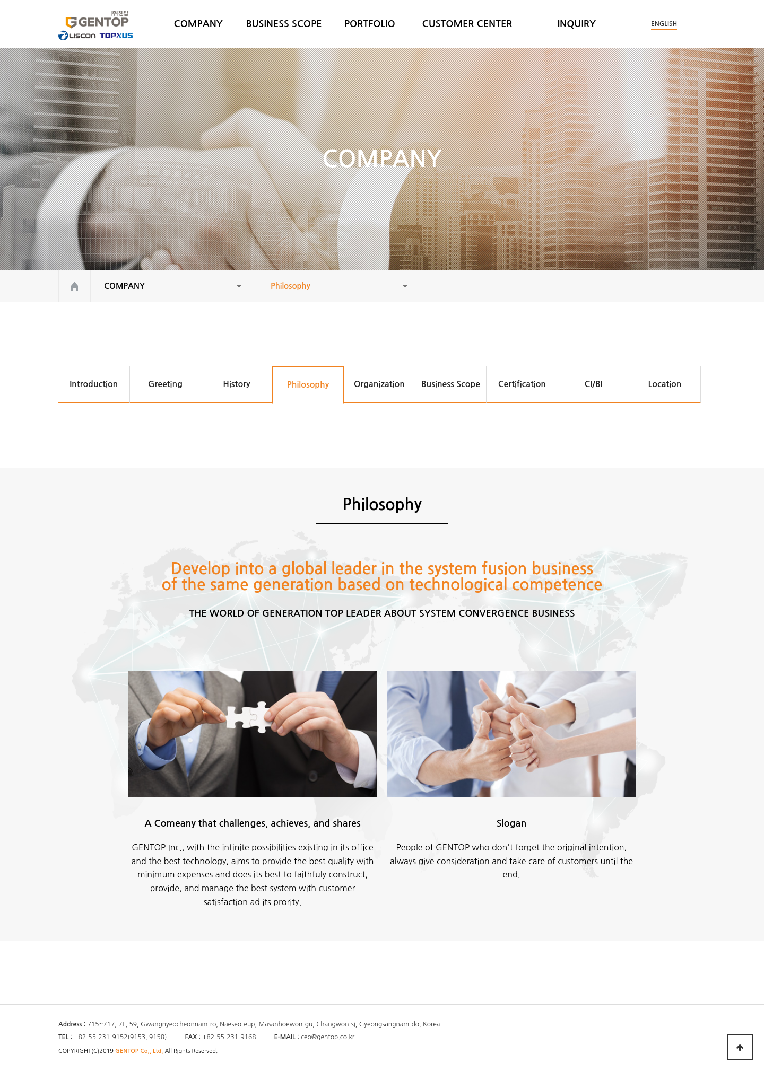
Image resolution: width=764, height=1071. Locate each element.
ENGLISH (664, 24)
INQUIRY (577, 24)
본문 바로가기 (0, 0)
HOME (74, 286)
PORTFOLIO (369, 24)
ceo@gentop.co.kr (327, 1037)
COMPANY (198, 24)
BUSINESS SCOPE (284, 24)
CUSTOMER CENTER (467, 24)
